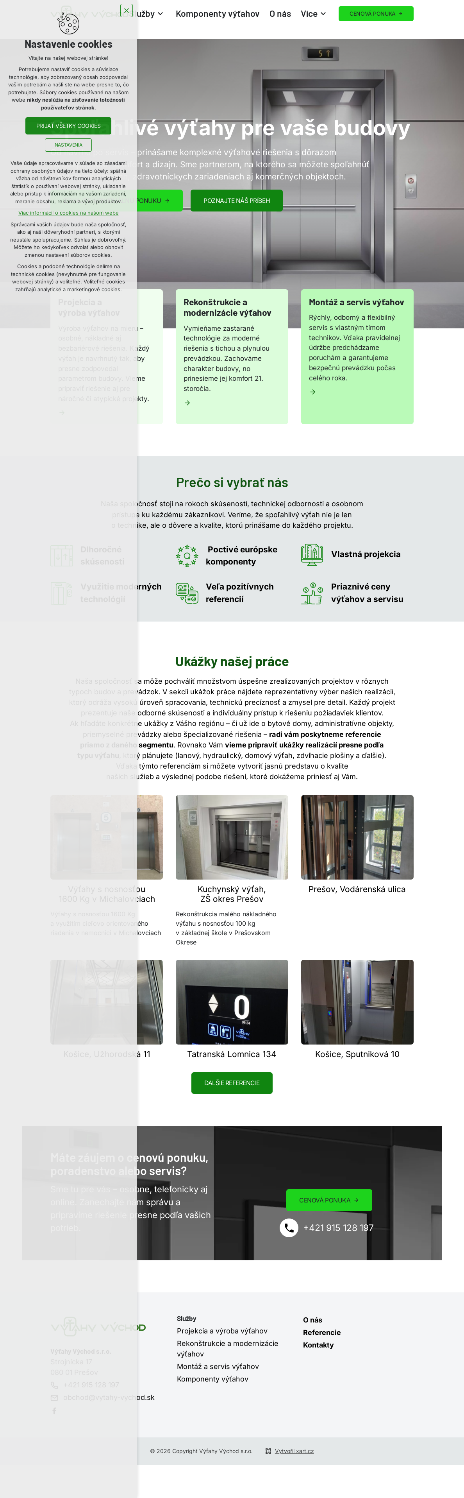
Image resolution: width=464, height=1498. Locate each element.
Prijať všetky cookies (68, 127)
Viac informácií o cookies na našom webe (68, 214)
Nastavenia (68, 146)
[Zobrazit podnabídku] (160, 14)
